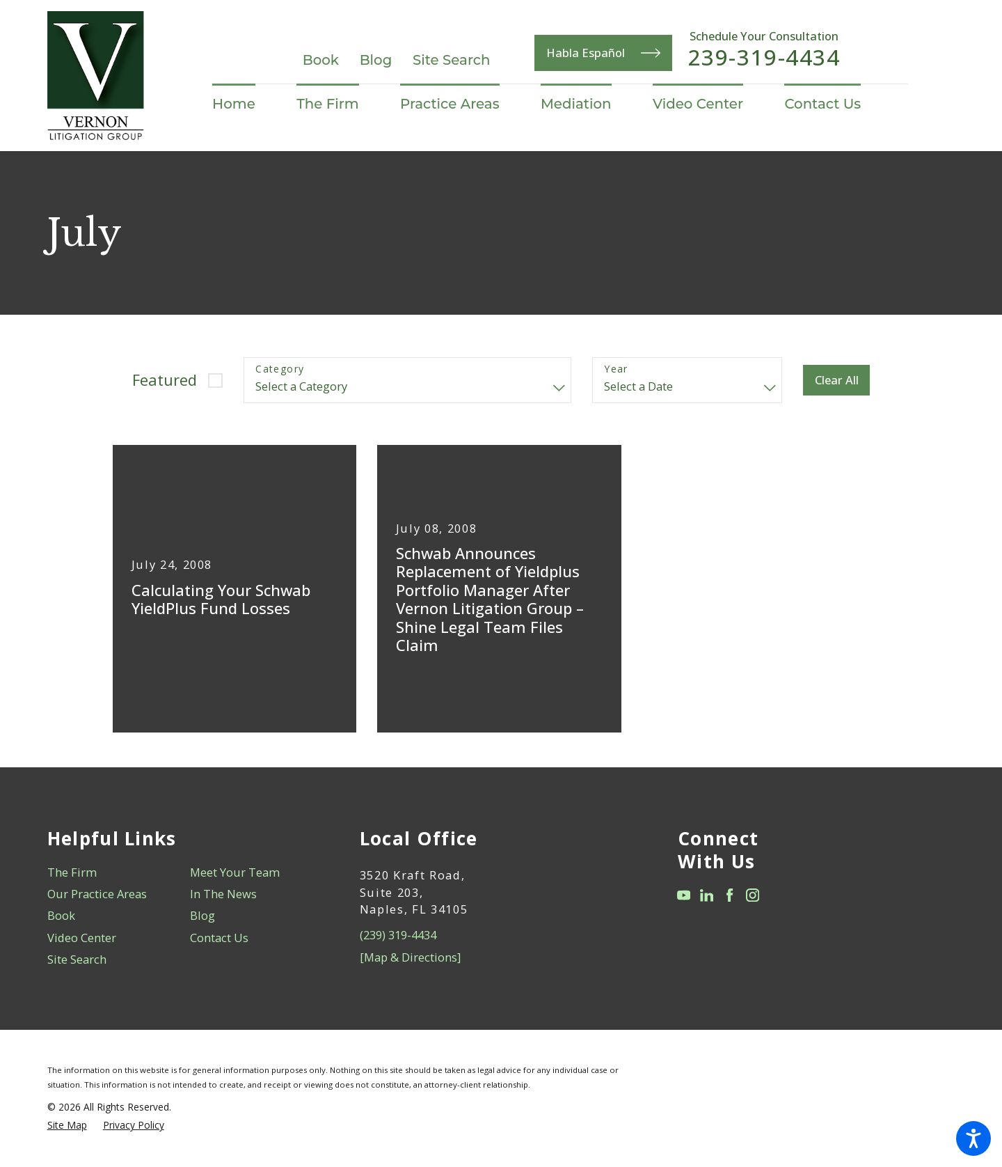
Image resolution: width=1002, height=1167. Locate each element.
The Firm (72, 872)
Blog (376, 60)
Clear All (837, 380)
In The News (223, 894)
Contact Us (219, 938)
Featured (164, 380)
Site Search (451, 60)
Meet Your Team (235, 872)
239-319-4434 (764, 58)
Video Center (81, 938)
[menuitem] (244, 104)
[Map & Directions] (410, 957)
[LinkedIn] (706, 895)
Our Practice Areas (97, 894)
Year (616, 369)
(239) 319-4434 (398, 935)
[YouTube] (683, 895)
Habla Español (603, 53)
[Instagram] (752, 895)
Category (279, 369)
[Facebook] (729, 895)
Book (321, 60)
